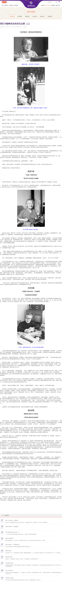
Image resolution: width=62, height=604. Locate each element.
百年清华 (48, 5)
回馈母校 (16, 5)
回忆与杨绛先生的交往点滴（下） (13, 532)
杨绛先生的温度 (9, 556)
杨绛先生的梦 (8, 550)
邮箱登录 (4, 2)
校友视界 (50, 16)
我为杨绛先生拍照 (9, 563)
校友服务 (53, 5)
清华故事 (19, 16)
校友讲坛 (42, 16)
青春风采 (27, 16)
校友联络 (11, 5)
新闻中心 (6, 5)
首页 (3, 5)
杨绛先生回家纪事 (9, 538)
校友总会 (58, 5)
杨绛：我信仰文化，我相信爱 (12, 520)
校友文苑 (35, 16)
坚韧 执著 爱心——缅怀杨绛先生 (12, 544)
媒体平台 (43, 5)
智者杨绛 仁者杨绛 (10, 577)
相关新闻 (5, 515)
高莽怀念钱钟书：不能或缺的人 (12, 526)
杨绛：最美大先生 (9, 570)
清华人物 (12, 16)
